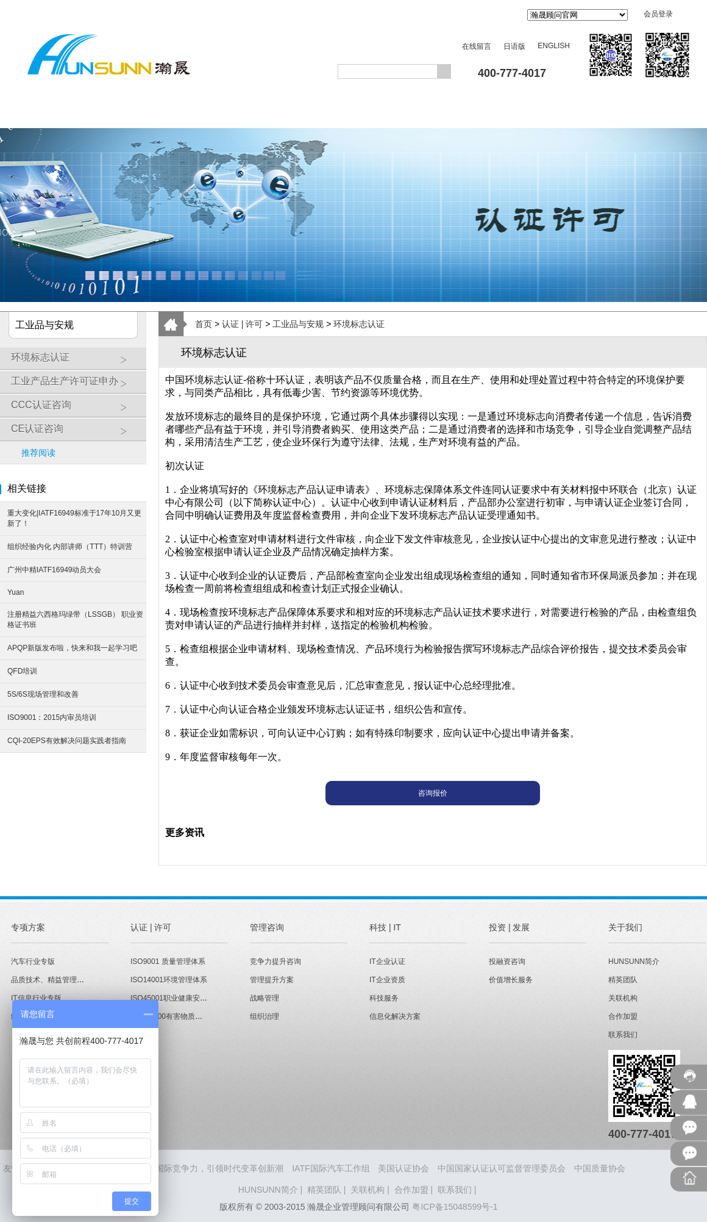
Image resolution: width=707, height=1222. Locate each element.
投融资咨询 (507, 961)
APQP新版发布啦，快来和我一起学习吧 (72, 648)
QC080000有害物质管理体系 (177, 1016)
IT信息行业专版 (36, 998)
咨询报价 (432, 793)
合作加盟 (623, 1016)
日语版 (514, 46)
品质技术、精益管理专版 (51, 980)
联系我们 (623, 1034)
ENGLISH (554, 45)
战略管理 (264, 998)
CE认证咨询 (75, 433)
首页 (203, 324)
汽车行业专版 (33, 961)
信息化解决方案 (395, 1016)
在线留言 (476, 46)
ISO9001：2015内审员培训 (51, 717)
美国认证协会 (403, 1168)
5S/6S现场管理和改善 (43, 694)
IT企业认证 (387, 961)
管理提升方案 (272, 980)
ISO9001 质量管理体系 (167, 961)
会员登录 (658, 14)
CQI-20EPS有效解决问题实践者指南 (66, 740)
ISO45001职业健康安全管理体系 (183, 998)
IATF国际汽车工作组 (330, 1168)
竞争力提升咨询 (275, 961)
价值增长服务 (511, 980)
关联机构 (623, 998)
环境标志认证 (75, 362)
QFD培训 (22, 671)
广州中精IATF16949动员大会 (54, 570)
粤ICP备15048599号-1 (454, 1207)
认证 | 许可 (242, 324)
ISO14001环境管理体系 (168, 980)
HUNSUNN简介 (633, 961)
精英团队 (623, 980)
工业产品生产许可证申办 (75, 385)
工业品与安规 (298, 324)
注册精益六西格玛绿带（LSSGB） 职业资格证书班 (75, 619)
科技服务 (384, 998)
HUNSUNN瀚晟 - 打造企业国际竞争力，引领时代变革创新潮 (168, 1168)
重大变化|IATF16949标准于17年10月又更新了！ (74, 518)
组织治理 (264, 1016)
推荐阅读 (38, 453)
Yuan (15, 592)
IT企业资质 (387, 980)
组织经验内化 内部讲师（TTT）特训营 (69, 546)
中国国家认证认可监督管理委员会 (502, 1168)
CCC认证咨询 (75, 409)
